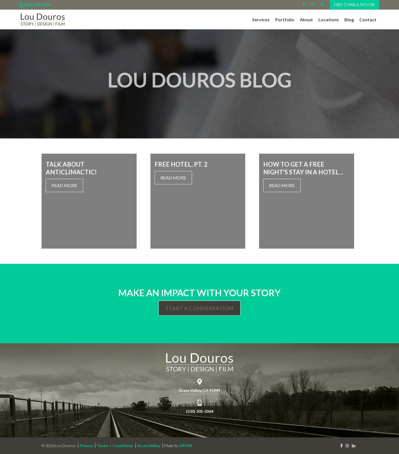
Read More (64, 185)
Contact (367, 19)
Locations (328, 19)
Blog (349, 19)
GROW (185, 445)
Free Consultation (354, 4)
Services (261, 19)
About (306, 19)
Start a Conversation (199, 308)
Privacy (86, 445)
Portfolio (284, 19)
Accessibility (148, 445)
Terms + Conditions (115, 445)
